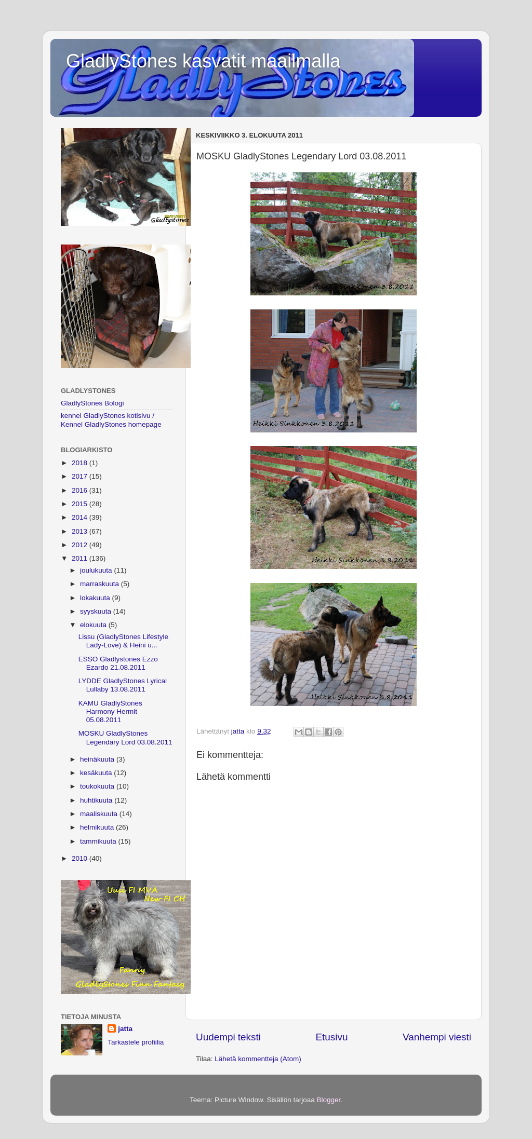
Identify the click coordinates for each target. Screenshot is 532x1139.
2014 (80, 517)
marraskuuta (100, 584)
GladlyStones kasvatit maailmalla (203, 61)
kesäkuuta (97, 773)
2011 (80, 558)
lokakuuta (96, 598)
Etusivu (332, 1037)
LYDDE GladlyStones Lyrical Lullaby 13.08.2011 (122, 685)
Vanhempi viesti (437, 1037)
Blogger (329, 1100)
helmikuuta (98, 827)
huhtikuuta (97, 800)
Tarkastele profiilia (136, 1042)
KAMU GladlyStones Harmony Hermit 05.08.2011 (110, 711)
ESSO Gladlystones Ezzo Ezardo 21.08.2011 (118, 663)
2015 (80, 504)
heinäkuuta (98, 759)
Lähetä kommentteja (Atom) (258, 1059)
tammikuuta (99, 841)
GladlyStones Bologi (92, 403)
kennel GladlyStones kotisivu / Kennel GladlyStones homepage (111, 420)
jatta (125, 1029)
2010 (80, 858)
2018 (80, 463)
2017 (80, 476)
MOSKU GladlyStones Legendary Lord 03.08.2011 (125, 737)
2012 (80, 545)
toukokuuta (98, 786)
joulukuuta (97, 570)
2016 (80, 490)
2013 (80, 531)
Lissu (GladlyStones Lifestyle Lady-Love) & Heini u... (123, 641)
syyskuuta (96, 611)
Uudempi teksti (228, 1037)
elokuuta (94, 625)
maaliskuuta (99, 814)
